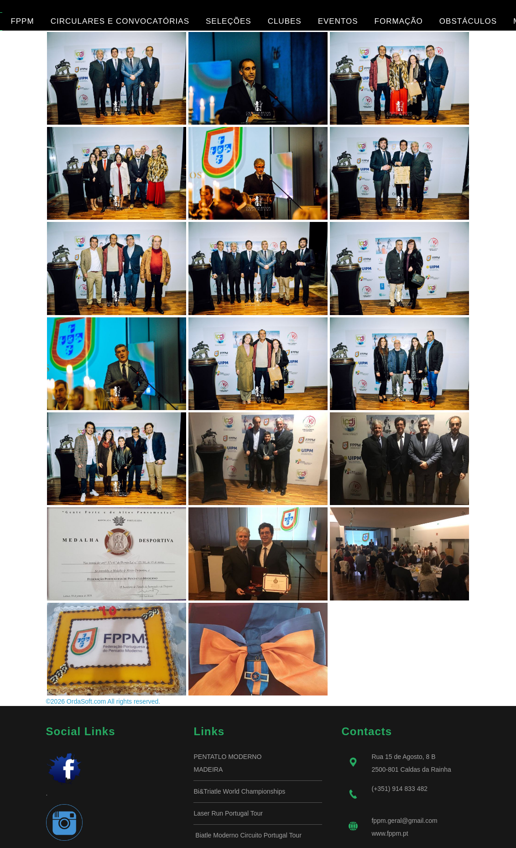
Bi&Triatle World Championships (239, 791)
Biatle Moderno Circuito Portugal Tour (247, 835)
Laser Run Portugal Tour (228, 813)
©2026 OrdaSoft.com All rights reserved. (103, 701)
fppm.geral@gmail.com (404, 820)
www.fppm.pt (389, 833)
